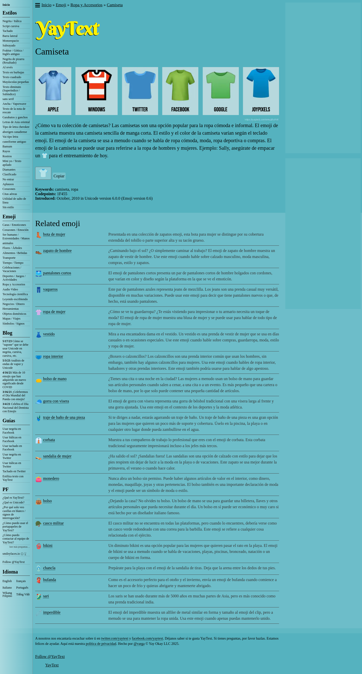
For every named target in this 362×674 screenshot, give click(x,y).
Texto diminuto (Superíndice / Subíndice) (12, 90)
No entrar (8, 179)
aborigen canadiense (15, 132)
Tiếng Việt (23, 594)
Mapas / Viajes (11, 318)
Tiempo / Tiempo (13, 263)
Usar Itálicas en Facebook (12, 439)
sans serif (8, 99)
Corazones (9, 189)
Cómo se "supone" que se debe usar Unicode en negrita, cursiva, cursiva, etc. (15, 348)
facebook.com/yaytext (147, 638)
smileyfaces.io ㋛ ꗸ (14, 553)
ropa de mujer (54, 311)
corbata (49, 440)
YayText (52, 665)
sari (46, 596)
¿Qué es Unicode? (13, 502)
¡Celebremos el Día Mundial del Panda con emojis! (15, 395)
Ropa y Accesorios (14, 284)
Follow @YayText (14, 562)
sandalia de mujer (57, 456)
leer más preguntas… (19, 546)
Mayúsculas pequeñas (16, 82)
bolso (47, 501)
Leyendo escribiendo (15, 299)
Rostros (7, 156)
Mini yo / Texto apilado (12, 162)
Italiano (7, 587)
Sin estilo (8, 207)
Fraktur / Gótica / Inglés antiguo (13, 52)
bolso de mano (54, 379)
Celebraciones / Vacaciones (12, 269)
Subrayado (9, 45)
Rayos (6, 151)
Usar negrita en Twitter (12, 456)
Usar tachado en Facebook (12, 447)
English (7, 581)
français (21, 581)
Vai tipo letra (10, 136)
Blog (7, 333)
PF (6, 489)
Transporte (9, 258)
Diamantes (9, 169)
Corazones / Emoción (15, 230)
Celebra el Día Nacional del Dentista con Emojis (16, 407)
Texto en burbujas (13, 72)
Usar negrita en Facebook (12, 430)
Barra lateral (10, 36)
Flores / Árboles (12, 248)
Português (22, 587)
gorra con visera (56, 401)
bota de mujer (54, 234)
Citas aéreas (10, 194)
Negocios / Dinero (14, 304)
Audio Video (10, 289)
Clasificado (9, 174)
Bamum (7, 146)
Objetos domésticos (14, 314)
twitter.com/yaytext (114, 638)
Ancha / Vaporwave (14, 104)
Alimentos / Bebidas (15, 253)
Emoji (9, 216)
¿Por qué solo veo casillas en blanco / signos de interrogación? (14, 512)
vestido (49, 334)
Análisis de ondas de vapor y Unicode (13, 364)
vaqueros (50, 289)
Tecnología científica (15, 294)
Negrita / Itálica (12, 21)
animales (8, 243)
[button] (37, 6)
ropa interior (53, 356)
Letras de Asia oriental (16, 122)
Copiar (59, 176)
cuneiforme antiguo (14, 141)
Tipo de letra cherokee (16, 127)
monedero (51, 478)
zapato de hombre (57, 250)
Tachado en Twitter (14, 471)
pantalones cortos (57, 273)
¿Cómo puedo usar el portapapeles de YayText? (15, 526)
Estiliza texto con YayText (13, 478)
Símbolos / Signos (13, 323)
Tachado (8, 31)
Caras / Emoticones (14, 225)
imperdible (51, 612)
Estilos (10, 13)
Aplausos (8, 184)
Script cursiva (11, 26)
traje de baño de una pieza (64, 417)
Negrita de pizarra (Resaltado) (13, 60)
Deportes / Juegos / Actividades (14, 277)
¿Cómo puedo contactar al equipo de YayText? (16, 538)
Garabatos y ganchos (15, 117)
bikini (47, 545)
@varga (139, 644)
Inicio (6, 5)
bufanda (49, 580)
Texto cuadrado (12, 77)
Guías (9, 420)
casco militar (53, 523)
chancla (49, 568)
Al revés (8, 67)
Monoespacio (11, 40)
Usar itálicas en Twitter (12, 464)
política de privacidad (101, 644)
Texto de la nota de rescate (14, 110)
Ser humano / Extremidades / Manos (16, 236)
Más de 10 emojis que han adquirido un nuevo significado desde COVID (14, 380)
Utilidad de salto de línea (14, 200)
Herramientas (11, 308)
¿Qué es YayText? (13, 497)
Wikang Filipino (7, 594)
